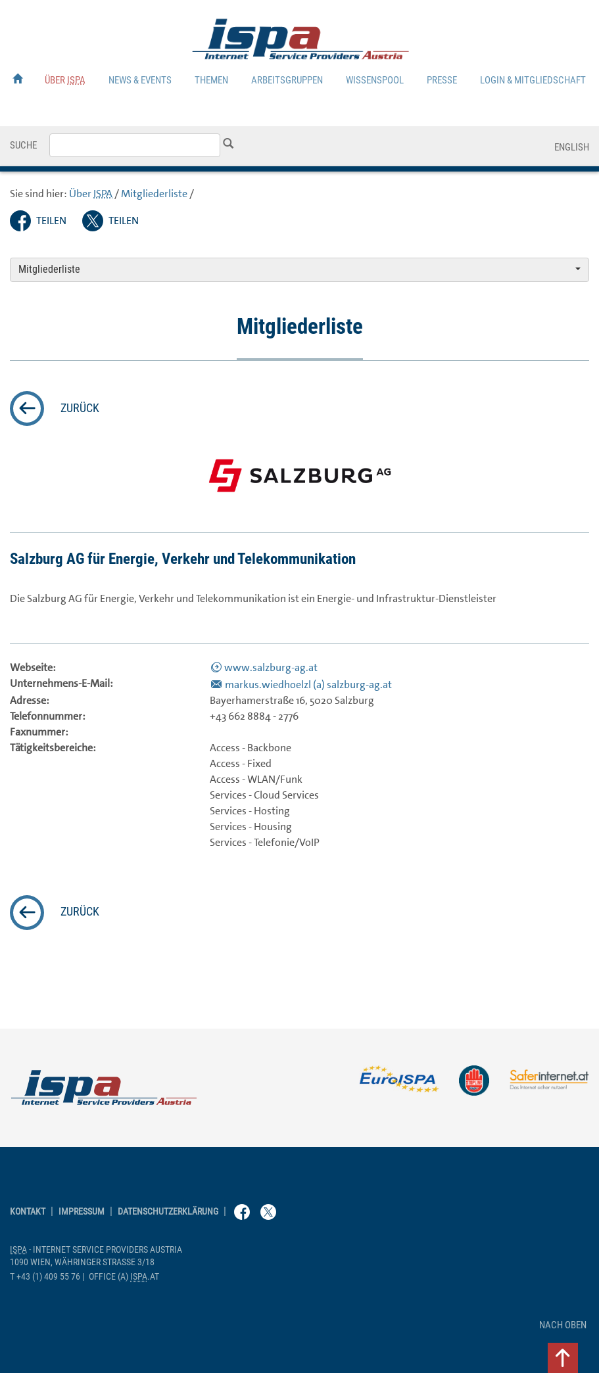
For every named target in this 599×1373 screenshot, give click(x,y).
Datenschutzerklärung (168, 1211)
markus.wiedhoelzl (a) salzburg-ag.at (308, 684)
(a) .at (124, 1276)
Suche (23, 145)
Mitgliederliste (154, 193)
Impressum (82, 1211)
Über (65, 80)
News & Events (140, 80)
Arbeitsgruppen (287, 80)
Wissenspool (375, 80)
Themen (211, 80)
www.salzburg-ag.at (271, 667)
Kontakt (27, 1211)
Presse (442, 80)
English (571, 147)
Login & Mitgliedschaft (533, 80)
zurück (79, 408)
